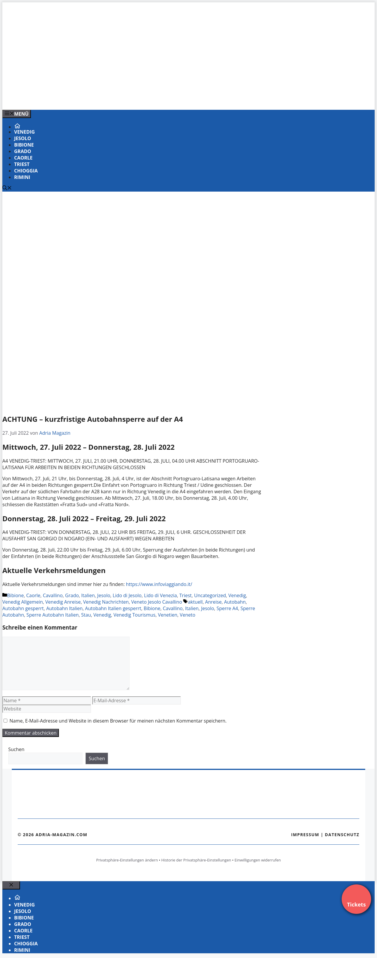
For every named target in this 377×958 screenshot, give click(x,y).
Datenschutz (342, 834)
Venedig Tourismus (134, 615)
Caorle (23, 158)
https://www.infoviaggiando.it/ (159, 584)
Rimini (22, 177)
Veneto (187, 615)
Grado (22, 151)
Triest (21, 164)
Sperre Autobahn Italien (53, 615)
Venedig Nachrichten (106, 602)
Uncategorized (210, 595)
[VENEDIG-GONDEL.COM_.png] (121, 99)
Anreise (213, 602)
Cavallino (52, 595)
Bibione (24, 145)
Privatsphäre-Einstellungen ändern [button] (127, 860)
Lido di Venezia (160, 595)
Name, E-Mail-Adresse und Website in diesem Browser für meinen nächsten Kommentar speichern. (117, 721)
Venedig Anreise (63, 602)
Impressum (305, 834)
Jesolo (22, 138)
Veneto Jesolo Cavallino (156, 602)
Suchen (16, 749)
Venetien (167, 615)
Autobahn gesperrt (23, 608)
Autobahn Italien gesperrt (113, 608)
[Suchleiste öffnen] (7, 188)
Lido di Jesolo (127, 595)
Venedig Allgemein (22, 602)
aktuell (195, 602)
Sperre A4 (227, 608)
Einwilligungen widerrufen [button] (257, 860)
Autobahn (235, 602)
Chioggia (26, 170)
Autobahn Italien (64, 608)
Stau (86, 615)
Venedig (24, 132)
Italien (88, 595)
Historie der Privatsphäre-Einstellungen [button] (196, 860)
